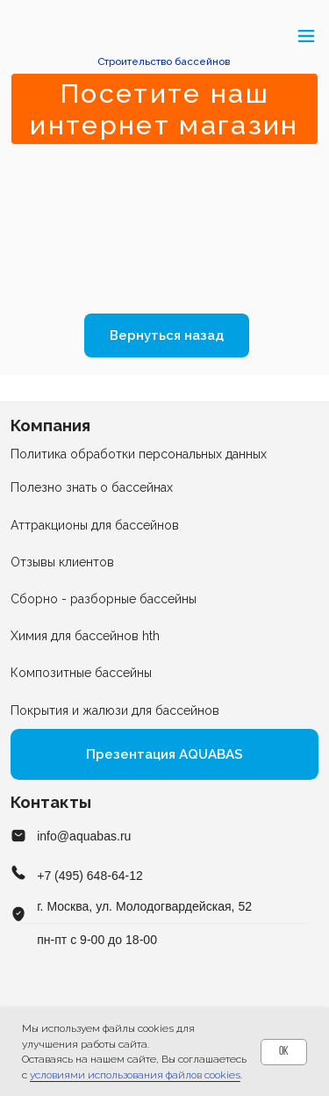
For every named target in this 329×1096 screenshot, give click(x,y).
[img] (164, 36)
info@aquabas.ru (84, 836)
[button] (20, 35)
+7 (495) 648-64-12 (90, 876)
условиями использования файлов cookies (135, 1075)
